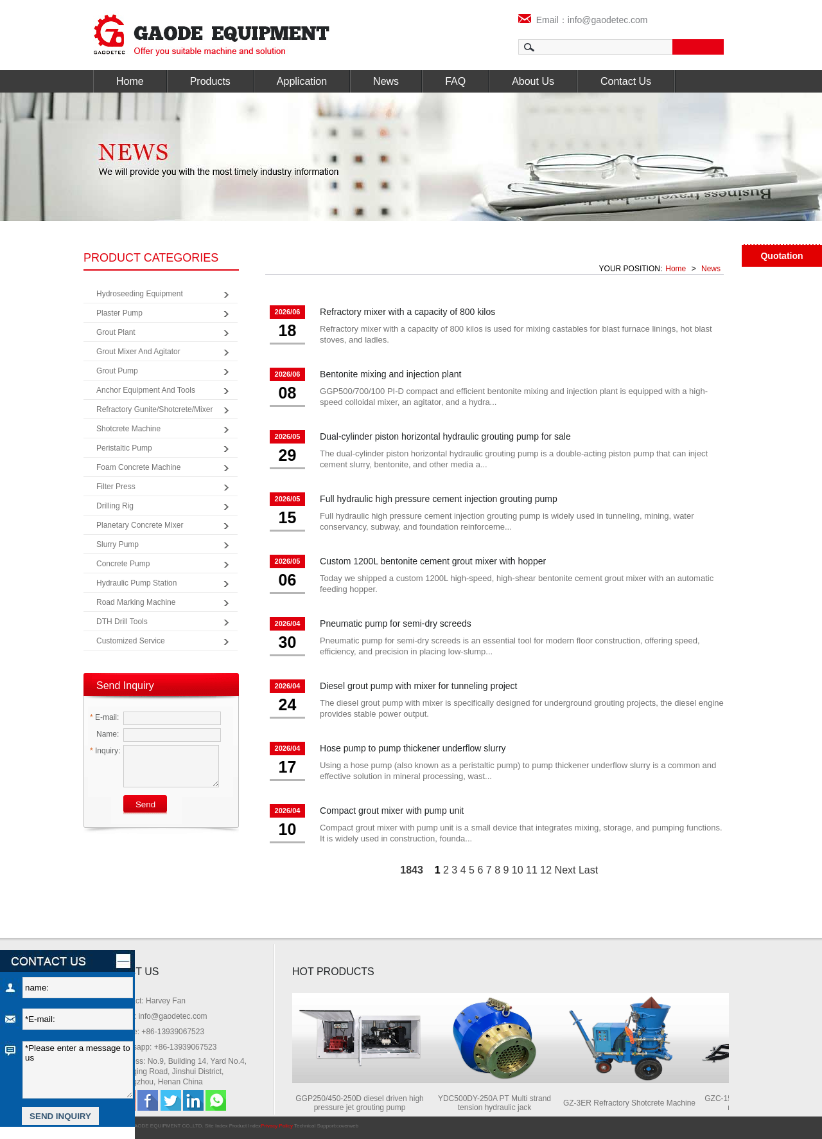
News (386, 81)
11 (532, 870)
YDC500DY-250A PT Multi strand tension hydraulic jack (498, 1103)
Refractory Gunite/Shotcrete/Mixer (154, 409)
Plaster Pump (119, 313)
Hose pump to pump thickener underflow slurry (412, 748)
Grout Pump (117, 370)
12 (546, 870)
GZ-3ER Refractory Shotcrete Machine (634, 1103)
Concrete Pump (123, 563)
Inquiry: (105, 750)
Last (588, 870)
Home (130, 81)
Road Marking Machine (135, 602)
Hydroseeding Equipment (139, 293)
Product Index (245, 1126)
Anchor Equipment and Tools (145, 390)
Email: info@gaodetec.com (161, 1016)
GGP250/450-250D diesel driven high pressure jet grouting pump (364, 1103)
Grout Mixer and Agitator (138, 351)
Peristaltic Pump (124, 448)
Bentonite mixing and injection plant (390, 374)
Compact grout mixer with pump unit (392, 810)
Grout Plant (116, 332)
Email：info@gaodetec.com (583, 20)
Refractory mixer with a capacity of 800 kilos (407, 312)
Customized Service (130, 640)
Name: (104, 734)
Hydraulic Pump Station (136, 582)
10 (517, 870)
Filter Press (116, 486)
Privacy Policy (277, 1126)
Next (565, 870)
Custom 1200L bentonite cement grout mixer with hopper (433, 561)
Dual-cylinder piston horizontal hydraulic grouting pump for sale (445, 436)
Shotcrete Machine (128, 428)
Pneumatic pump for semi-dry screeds (395, 623)
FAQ (455, 81)
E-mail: (104, 717)
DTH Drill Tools (122, 621)
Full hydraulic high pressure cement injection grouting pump (438, 499)
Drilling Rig (115, 505)
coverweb (347, 1126)
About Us (533, 81)
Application (302, 81)
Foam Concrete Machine (138, 467)
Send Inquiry (125, 685)
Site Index (216, 1126)
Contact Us (625, 81)
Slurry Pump (117, 544)
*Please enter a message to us (77, 1070)
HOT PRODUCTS (333, 971)
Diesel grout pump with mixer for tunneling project (418, 686)
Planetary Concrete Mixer (139, 525)
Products (210, 81)
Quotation (781, 256)
